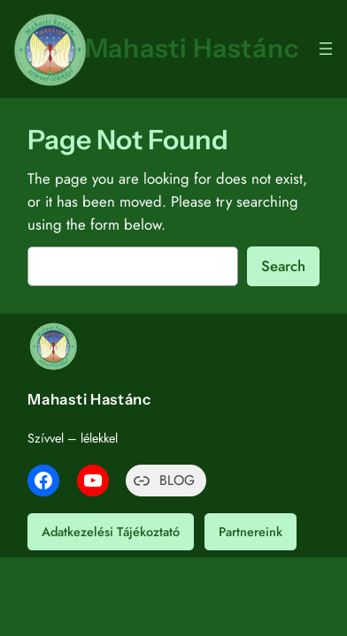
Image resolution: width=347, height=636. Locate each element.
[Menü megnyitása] (325, 48)
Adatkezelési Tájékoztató (111, 532)
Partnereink (250, 532)
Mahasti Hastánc (192, 48)
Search (283, 265)
